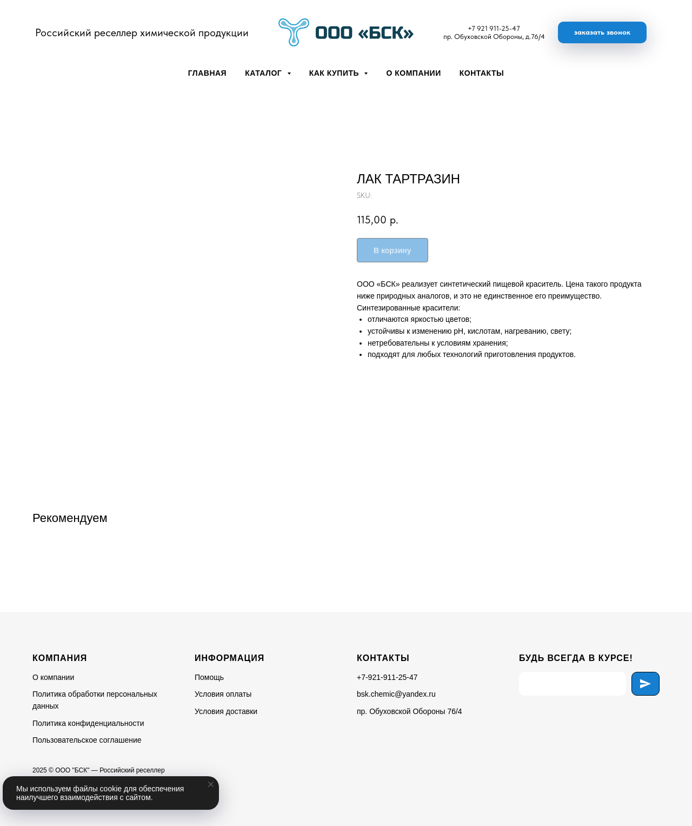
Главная (207, 73)
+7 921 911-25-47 (494, 28)
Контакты (482, 73)
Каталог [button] (264, 73)
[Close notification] (210, 784)
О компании (413, 73)
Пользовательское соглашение (87, 740)
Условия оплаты (223, 694)
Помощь (209, 677)
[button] (602, 32)
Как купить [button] (335, 73)
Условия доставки (226, 711)
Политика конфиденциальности (88, 723)
